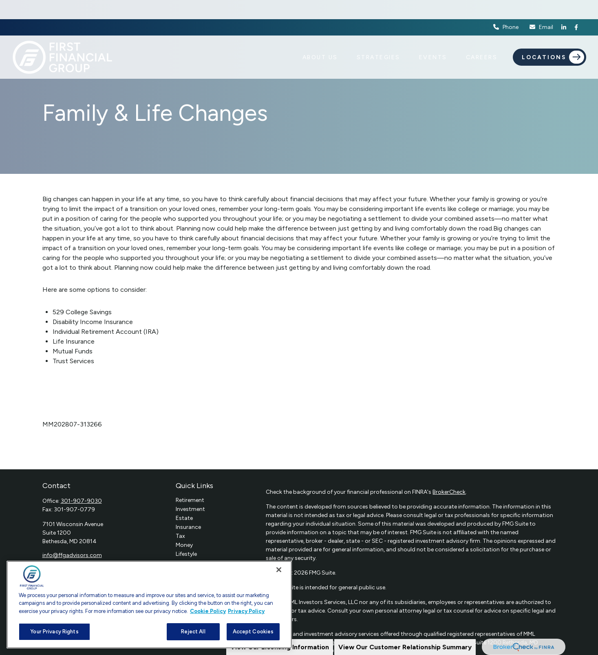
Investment (190, 509)
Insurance (188, 527)
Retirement (190, 500)
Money (184, 545)
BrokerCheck (449, 491)
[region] (149, 604)
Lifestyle (186, 554)
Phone (506, 8)
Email (541, 8)
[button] (320, 38)
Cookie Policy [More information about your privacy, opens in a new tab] (208, 611)
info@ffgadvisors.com (72, 555)
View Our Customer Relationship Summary (405, 647)
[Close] (279, 570)
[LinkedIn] (563, 8)
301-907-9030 (81, 500)
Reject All (193, 631)
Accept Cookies (253, 631)
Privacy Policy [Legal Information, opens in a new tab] (246, 611)
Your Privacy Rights (54, 631)
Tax (180, 536)
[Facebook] (576, 8)
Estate (184, 518)
